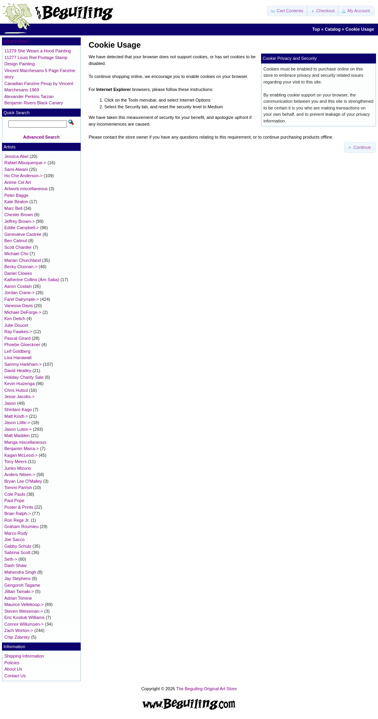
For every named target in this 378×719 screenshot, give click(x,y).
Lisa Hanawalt (18, 357)
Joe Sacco (14, 539)
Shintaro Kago (18, 409)
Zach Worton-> (18, 630)
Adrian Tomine (18, 598)
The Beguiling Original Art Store (206, 688)
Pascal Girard (17, 338)
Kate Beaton (16, 201)
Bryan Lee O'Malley (23, 481)
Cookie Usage (359, 29)
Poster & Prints (18, 507)
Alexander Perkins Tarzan (29, 96)
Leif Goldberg (17, 351)
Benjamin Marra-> (21, 448)
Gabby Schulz (17, 546)
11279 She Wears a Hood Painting (37, 50)
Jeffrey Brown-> (19, 221)
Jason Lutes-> (18, 429)
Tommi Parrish (18, 487)
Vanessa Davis (18, 305)
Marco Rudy (16, 533)
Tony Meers (15, 461)
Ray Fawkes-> (18, 331)
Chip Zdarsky (17, 637)
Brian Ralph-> (17, 513)
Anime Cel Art (17, 182)
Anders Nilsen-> (19, 474)
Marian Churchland (22, 260)
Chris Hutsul (16, 390)
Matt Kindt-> (16, 416)
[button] (287, 11)
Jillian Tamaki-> (19, 591)
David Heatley (17, 370)
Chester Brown (18, 214)
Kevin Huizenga (19, 383)
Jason (10, 403)
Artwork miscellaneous (26, 188)
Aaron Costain (18, 286)
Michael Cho (16, 253)
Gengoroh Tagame (22, 585)
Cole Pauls (14, 494)
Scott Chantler (18, 247)
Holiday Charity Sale (24, 377)
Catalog (333, 29)
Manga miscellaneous (25, 442)
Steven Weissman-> (23, 611)
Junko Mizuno (17, 468)
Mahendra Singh (20, 572)
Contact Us (15, 675)
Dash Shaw (15, 565)
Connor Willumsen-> (24, 624)
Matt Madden (17, 435)
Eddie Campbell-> (21, 227)
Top (316, 29)
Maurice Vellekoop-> (24, 604)
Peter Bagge (16, 195)
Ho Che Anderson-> (23, 175)
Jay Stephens (17, 578)
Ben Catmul (15, 240)
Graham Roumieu (21, 526)
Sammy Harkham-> (23, 364)
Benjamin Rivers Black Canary (33, 102)
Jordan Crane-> (19, 292)
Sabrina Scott (17, 552)
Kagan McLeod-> (20, 455)
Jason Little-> (17, 422)
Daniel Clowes (18, 273)
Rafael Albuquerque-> (25, 162)
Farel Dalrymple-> (21, 299)
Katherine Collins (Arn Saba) (31, 279)
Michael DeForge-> (22, 312)
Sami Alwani (16, 169)
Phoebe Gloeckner (22, 344)
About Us (13, 669)
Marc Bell (13, 208)
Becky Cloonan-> (20, 266)
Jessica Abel (16, 156)
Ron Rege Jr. (17, 520)
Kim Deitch (14, 318)
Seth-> (10, 559)
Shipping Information (24, 656)
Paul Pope (14, 500)
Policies (11, 662)
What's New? (16, 41)
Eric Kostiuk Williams (24, 617)
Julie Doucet (16, 325)
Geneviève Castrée (22, 234)
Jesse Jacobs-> (19, 396)
